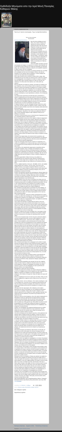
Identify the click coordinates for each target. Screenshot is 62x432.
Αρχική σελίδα (30, 425)
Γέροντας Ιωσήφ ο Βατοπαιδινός (24, 387)
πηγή (15, 381)
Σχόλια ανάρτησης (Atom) (25, 428)
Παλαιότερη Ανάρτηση (41, 425)
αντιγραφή (19, 381)
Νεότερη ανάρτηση (19, 425)
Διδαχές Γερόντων (34, 387)
